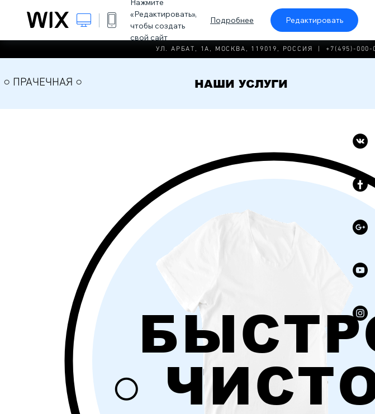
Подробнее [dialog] (232, 20)
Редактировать (314, 20)
